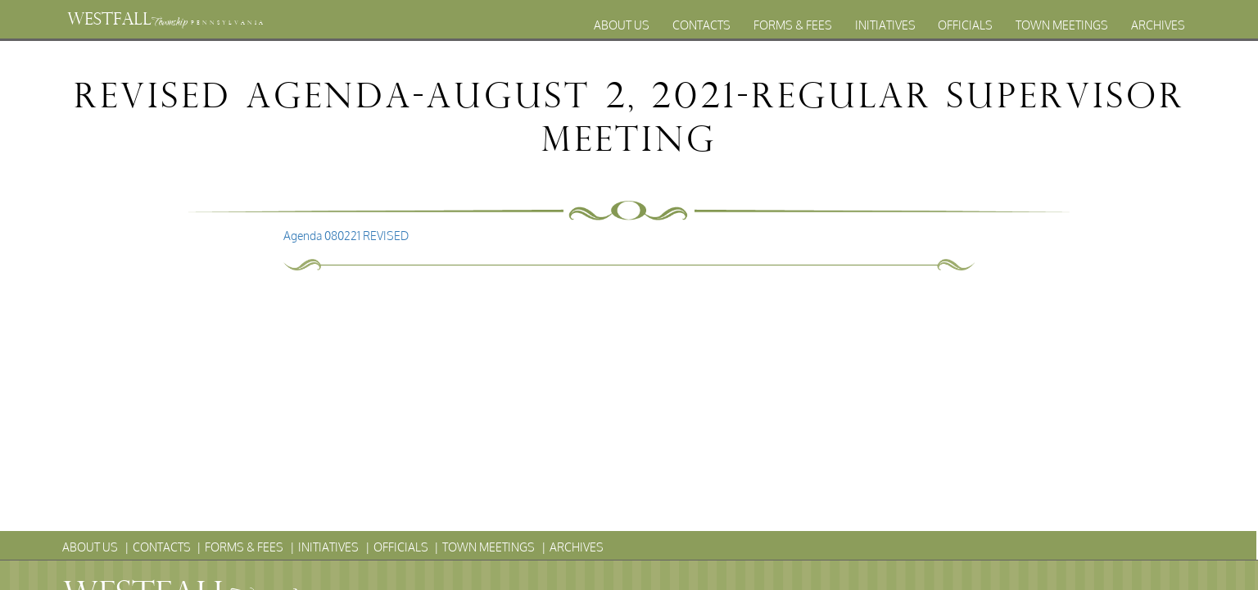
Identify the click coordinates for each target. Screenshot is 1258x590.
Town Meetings (1062, 25)
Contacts (701, 25)
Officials (965, 25)
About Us (621, 25)
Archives (1158, 25)
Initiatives (885, 25)
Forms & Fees (792, 25)
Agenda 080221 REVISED (346, 236)
